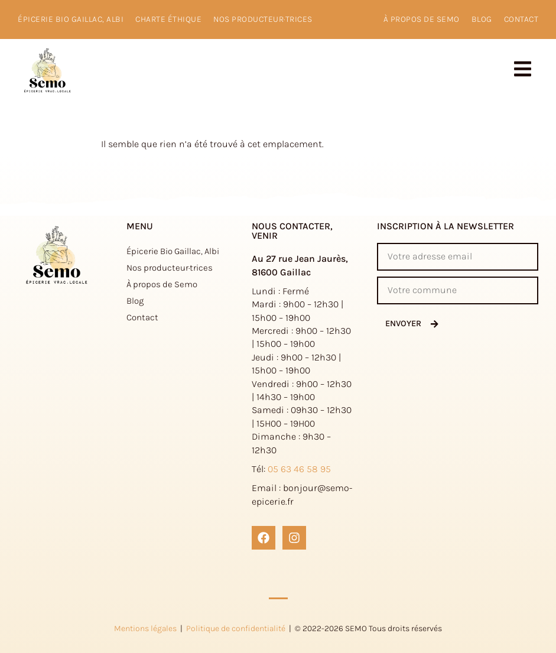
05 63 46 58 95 (299, 469)
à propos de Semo (421, 19)
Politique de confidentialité (235, 628)
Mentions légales (145, 628)
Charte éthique (168, 19)
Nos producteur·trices (263, 19)
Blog (482, 19)
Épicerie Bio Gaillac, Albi (70, 19)
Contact (521, 19)
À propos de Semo (161, 284)
